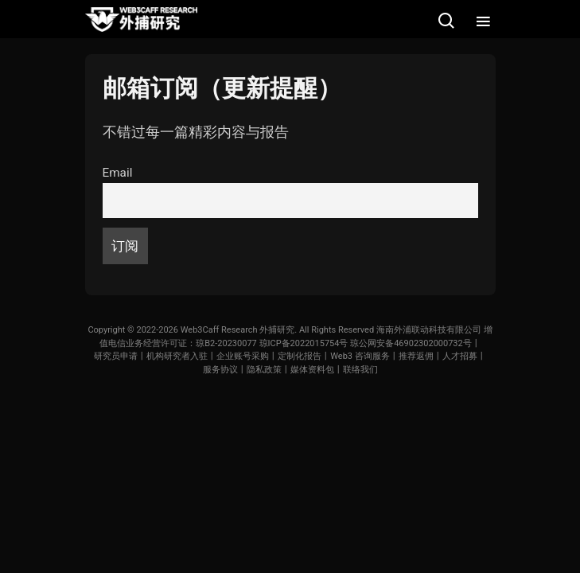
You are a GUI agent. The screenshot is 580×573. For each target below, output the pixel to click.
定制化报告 (299, 356)
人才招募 (459, 356)
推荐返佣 (416, 356)
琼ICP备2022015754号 (303, 343)
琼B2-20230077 (226, 343)
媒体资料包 (312, 369)
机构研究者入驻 (177, 356)
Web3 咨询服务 (360, 356)
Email (118, 173)
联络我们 (360, 369)
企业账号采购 (242, 356)
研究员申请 (116, 356)
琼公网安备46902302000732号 (411, 343)
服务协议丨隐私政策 (242, 369)
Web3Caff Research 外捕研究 (238, 330)
